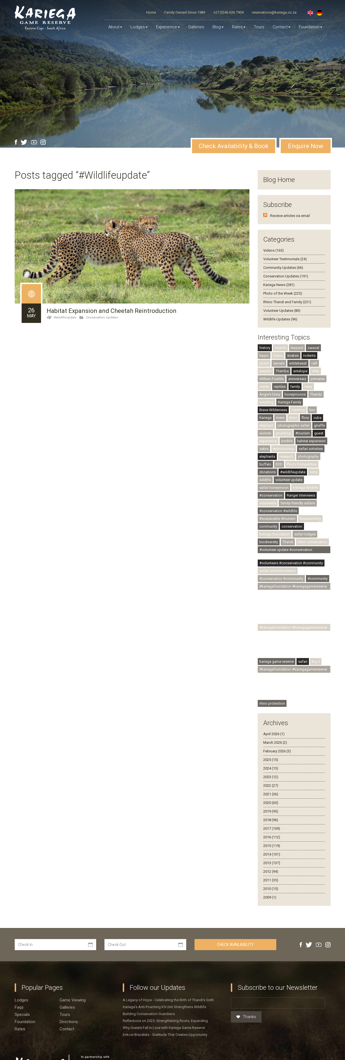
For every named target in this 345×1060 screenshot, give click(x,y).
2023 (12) (270, 765)
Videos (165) (273, 238)
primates (318, 367)
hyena (278, 343)
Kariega (265, 406)
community (268, 514)
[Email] (278, 990)
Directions (69, 1009)
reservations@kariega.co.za (274, 12)
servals (279, 351)
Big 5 (316, 649)
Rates (239, 26)
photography (308, 444)
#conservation (270, 483)
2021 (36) (270, 782)
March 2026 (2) (275, 730)
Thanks (246, 1005)
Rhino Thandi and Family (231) (287, 290)
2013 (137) (271, 851)
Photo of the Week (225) (282, 281)
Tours (259, 26)
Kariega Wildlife (305, 476)
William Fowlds (271, 367)
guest (318, 421)
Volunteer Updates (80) (281, 299)
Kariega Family (289, 390)
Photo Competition (302, 452)
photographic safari (294, 413)
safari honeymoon (273, 476)
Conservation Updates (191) (285, 264)
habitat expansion (311, 429)
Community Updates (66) (283, 256)
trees (308, 375)
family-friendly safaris (297, 491)
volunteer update (288, 468)
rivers (280, 406)
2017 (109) (271, 816)
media (264, 375)
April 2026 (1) (274, 722)
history (264, 336)
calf (314, 351)
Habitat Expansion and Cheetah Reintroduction (112, 299)
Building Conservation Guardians (149, 1002)
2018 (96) (270, 808)
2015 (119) (271, 834)
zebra (264, 437)
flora (305, 406)
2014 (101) (271, 842)
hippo (264, 343)
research (286, 444)
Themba (282, 359)
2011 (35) (270, 868)
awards (265, 359)
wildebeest (298, 351)
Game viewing (73, 988)
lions (314, 460)
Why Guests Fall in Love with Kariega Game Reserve (164, 1016)
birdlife (287, 429)
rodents (309, 343)
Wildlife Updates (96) (280, 307)
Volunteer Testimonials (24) (285, 247)
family (295, 375)
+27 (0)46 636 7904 (228, 12)
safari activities (311, 437)
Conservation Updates (102, 306)
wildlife (265, 468)
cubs (317, 406)
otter (315, 359)
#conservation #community (281, 567)
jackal (264, 351)
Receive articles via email (290, 204)
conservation (292, 514)
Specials (22, 1002)
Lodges (21, 988)
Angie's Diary (269, 382)
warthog (298, 398)
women (265, 421)
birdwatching (310, 507)
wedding (266, 390)
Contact (281, 26)
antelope (300, 359)
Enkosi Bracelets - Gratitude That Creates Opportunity (165, 1023)
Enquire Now (305, 134)
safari (302, 649)
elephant (266, 413)
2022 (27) (270, 773)
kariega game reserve (276, 649)
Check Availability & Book (234, 134)
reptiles (280, 375)
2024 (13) (270, 756)
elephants (267, 444)
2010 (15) (270, 877)
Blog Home (279, 168)
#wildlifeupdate (65, 306)
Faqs (19, 995)
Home (151, 12)
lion (312, 398)
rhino (293, 406)
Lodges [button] (139, 26)
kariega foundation (274, 522)
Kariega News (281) (279, 273)
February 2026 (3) (277, 739)
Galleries (196, 26)
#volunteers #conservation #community (291, 551)
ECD (279, 452)
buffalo (265, 452)
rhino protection (272, 691)
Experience (168, 26)
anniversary (297, 367)
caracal (313, 336)
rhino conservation (312, 530)
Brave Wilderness (273, 398)
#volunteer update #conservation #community (285, 538)
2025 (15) (270, 748)
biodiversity (268, 530)
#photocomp (283, 437)
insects (280, 336)
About (115, 26)
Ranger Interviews (301, 483)
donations (267, 460)
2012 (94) (270, 859)
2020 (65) (270, 791)
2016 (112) (271, 825)
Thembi (316, 382)
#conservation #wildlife (278, 499)
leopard (297, 336)
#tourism (302, 421)
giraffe (319, 413)
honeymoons (295, 382)
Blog (218, 26)
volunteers (267, 491)
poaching (283, 421)
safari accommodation (277, 559)
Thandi (287, 530)
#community (318, 567)
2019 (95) (270, 799)
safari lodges (305, 522)
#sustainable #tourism (277, 507)
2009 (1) (269, 885)
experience (268, 429)
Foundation (310, 26)
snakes (293, 343)
